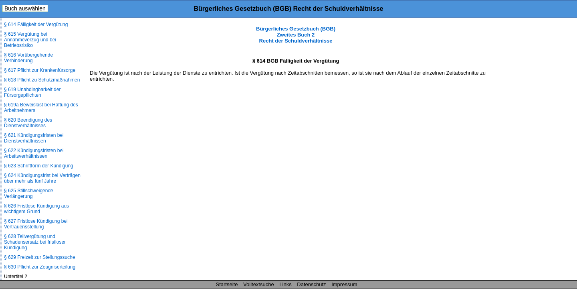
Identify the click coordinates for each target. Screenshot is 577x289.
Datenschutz (311, 284)
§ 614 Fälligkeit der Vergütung (36, 24)
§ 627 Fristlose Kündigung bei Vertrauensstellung (36, 224)
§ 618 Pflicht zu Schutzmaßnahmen (42, 80)
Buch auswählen (25, 8)
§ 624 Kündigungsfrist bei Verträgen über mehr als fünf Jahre (42, 178)
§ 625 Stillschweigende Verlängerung (28, 193)
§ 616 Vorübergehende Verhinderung (28, 57)
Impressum (344, 284)
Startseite (227, 284)
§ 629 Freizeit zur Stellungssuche (39, 257)
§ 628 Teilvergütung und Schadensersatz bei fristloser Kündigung (35, 242)
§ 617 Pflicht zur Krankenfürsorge (39, 70)
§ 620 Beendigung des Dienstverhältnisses (28, 122)
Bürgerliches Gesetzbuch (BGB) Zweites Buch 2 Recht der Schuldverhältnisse (295, 35)
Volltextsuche (258, 284)
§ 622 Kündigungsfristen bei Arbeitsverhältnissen (34, 153)
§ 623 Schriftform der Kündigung (38, 166)
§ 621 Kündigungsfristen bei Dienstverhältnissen (34, 138)
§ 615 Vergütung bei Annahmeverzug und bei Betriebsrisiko (30, 39)
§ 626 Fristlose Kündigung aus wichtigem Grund (36, 208)
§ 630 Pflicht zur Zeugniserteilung (39, 267)
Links (285, 284)
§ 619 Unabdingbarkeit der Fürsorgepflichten (32, 92)
